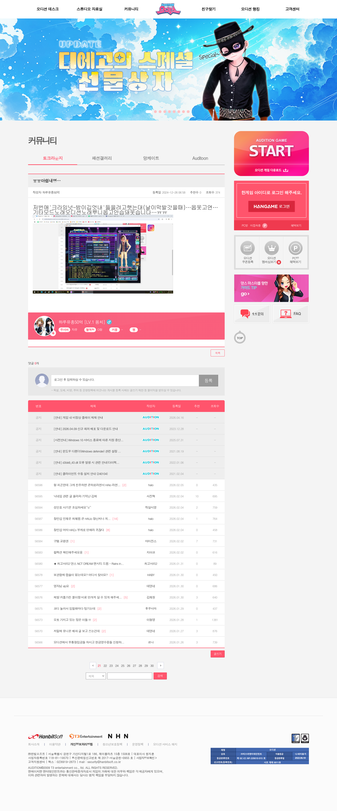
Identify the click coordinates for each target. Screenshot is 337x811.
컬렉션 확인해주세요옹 (71, 552)
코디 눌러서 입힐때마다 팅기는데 (77, 608)
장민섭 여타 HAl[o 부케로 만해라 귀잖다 (82, 530)
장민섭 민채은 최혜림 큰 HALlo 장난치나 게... (86, 519)
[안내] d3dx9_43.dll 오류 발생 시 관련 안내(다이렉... (86, 462)
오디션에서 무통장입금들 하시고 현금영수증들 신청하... (89, 642)
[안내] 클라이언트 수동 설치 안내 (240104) (81, 474)
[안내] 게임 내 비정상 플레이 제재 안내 (78, 417)
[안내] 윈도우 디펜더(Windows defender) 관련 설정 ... (87, 451)
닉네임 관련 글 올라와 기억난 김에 (75, 496)
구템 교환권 (64, 541)
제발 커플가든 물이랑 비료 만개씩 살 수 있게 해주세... (91, 597)
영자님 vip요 (64, 586)
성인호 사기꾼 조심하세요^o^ (72, 507)
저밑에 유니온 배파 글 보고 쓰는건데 (80, 631)
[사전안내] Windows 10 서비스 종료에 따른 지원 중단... (88, 440)
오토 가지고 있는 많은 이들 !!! (75, 620)
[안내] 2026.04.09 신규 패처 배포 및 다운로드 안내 (86, 429)
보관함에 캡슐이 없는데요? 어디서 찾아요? (84, 575)
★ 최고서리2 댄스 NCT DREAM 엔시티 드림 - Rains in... (89, 563)
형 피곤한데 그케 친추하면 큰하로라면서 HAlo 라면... (90, 485)
